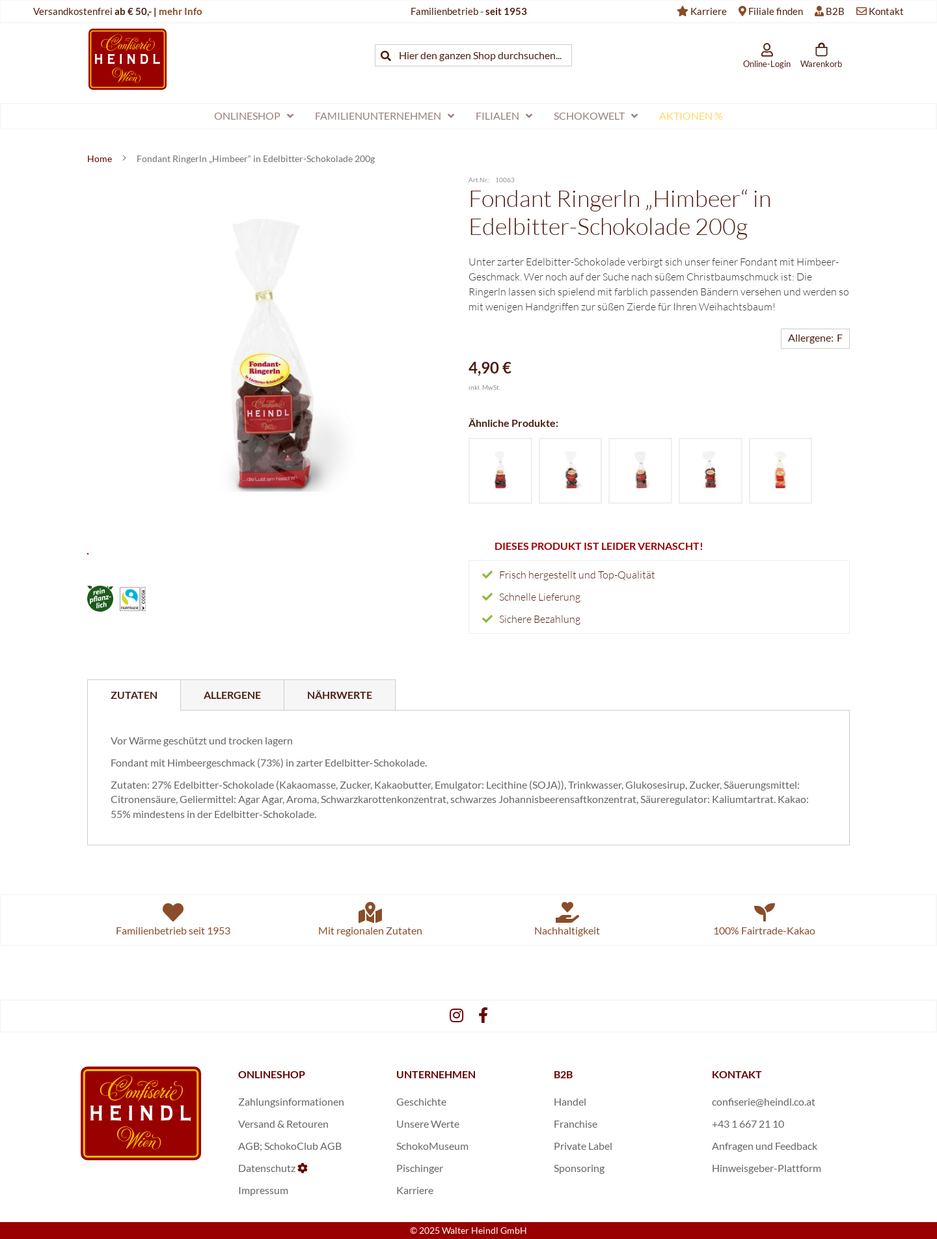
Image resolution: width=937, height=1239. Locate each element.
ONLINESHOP (271, 1074)
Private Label (583, 1145)
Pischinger (419, 1168)
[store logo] (127, 59)
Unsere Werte (427, 1123)
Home (100, 158)
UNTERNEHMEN (436, 1074)
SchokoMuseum (432, 1145)
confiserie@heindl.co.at (763, 1101)
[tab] (134, 695)
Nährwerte (339, 694)
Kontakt (886, 11)
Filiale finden (775, 11)
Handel (570, 1101)
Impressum (263, 1190)
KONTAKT (737, 1074)
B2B (835, 11)
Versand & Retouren (283, 1123)
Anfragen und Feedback (764, 1145)
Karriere (708, 11)
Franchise (575, 1123)
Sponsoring (579, 1168)
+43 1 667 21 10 (748, 1123)
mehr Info (180, 11)
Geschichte (421, 1101)
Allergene (232, 694)
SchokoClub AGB (303, 1145)
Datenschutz (266, 1168)
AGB (249, 1145)
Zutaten (134, 694)
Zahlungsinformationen (291, 1101)
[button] (266, 543)
